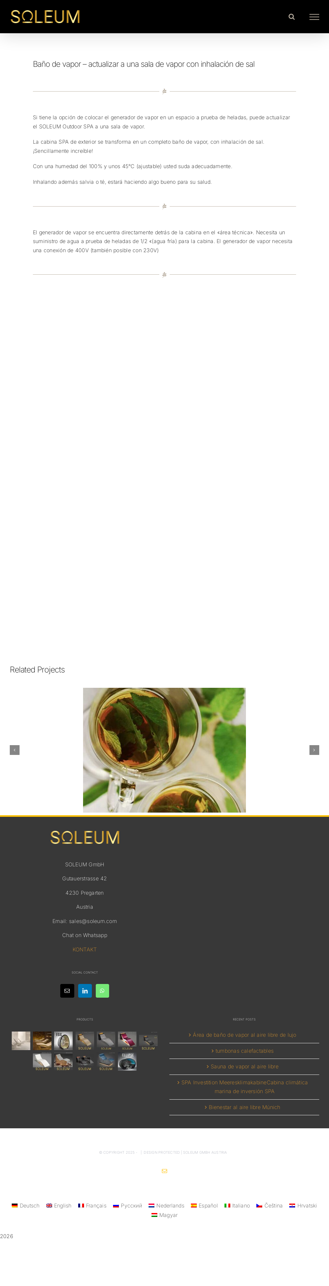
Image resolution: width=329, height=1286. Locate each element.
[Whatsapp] (102, 991)
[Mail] (67, 991)
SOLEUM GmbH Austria (205, 1152)
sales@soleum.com (93, 921)
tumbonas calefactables (245, 1051)
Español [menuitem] (208, 1205)
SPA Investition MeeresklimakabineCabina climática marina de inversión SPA (244, 1087)
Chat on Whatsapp (84, 935)
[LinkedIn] (85, 991)
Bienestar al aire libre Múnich (244, 1107)
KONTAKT (85, 949)
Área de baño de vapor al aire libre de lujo (244, 1035)
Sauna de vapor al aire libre (245, 1066)
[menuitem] (25, 1205)
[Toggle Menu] (314, 17)
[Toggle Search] (292, 16)
